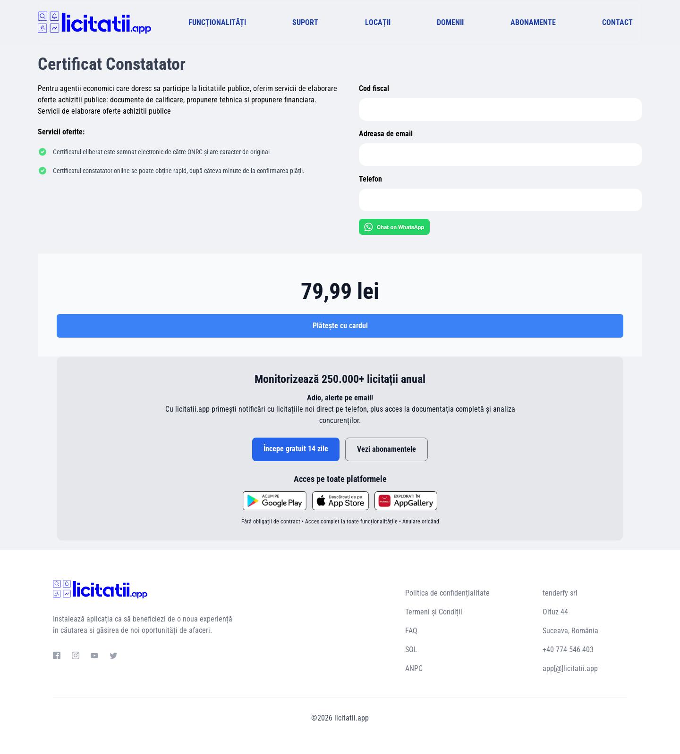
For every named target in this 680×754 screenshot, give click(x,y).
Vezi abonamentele (386, 449)
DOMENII (450, 22)
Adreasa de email (386, 133)
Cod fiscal (374, 88)
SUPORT (305, 22)
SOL (411, 649)
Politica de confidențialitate (447, 592)
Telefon (370, 178)
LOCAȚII (378, 22)
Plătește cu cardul (340, 325)
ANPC (414, 668)
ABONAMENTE (533, 22)
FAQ (411, 630)
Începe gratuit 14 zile (296, 448)
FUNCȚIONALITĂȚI (217, 22)
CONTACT (617, 22)
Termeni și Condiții (433, 611)
